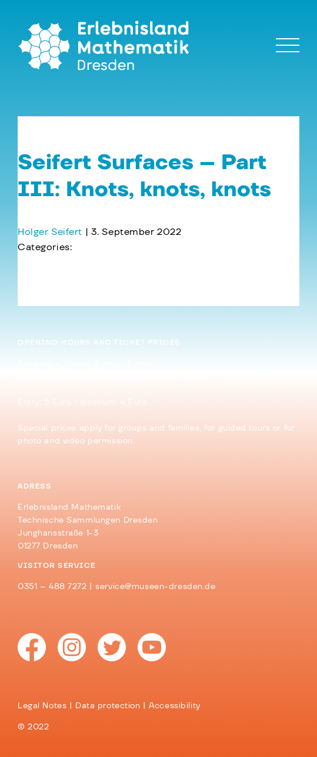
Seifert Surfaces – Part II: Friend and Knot (123, 277)
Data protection (108, 706)
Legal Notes (42, 706)
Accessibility (174, 706)
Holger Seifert (50, 232)
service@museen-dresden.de (155, 587)
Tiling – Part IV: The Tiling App (94, 262)
